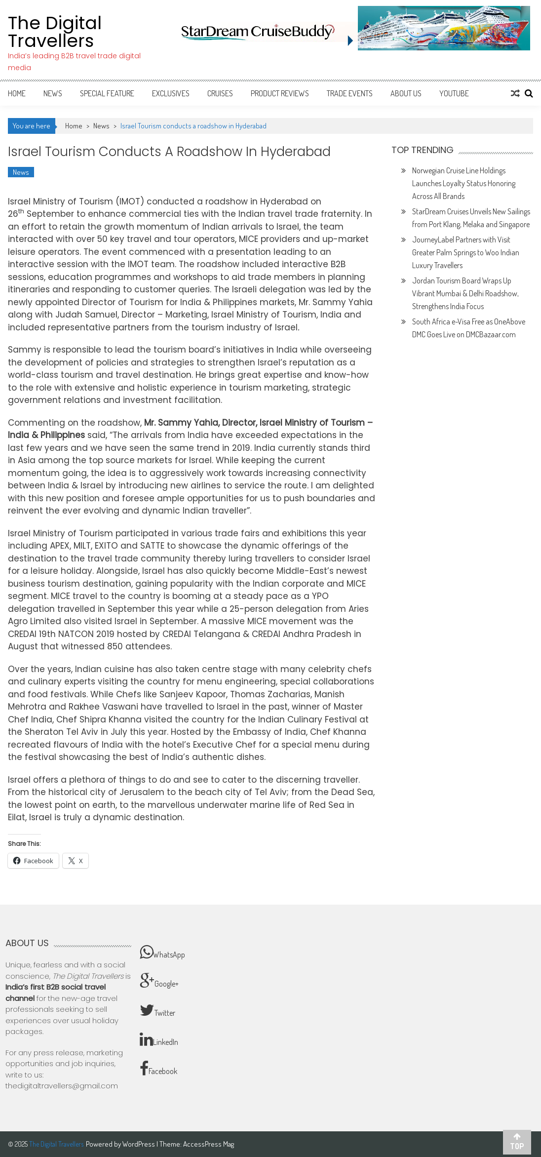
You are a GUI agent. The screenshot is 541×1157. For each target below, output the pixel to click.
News (52, 93)
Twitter (157, 1010)
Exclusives (171, 93)
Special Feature (107, 93)
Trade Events (350, 93)
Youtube (454, 93)
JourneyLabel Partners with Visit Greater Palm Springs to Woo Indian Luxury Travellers (465, 252)
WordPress (139, 1144)
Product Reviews (280, 93)
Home (17, 93)
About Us (406, 93)
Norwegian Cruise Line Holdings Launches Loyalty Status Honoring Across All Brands (463, 183)
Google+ (159, 981)
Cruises (220, 93)
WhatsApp (162, 952)
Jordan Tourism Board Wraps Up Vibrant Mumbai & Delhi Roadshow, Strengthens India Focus (465, 293)
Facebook (158, 1069)
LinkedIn (159, 1039)
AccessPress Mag (208, 1144)
